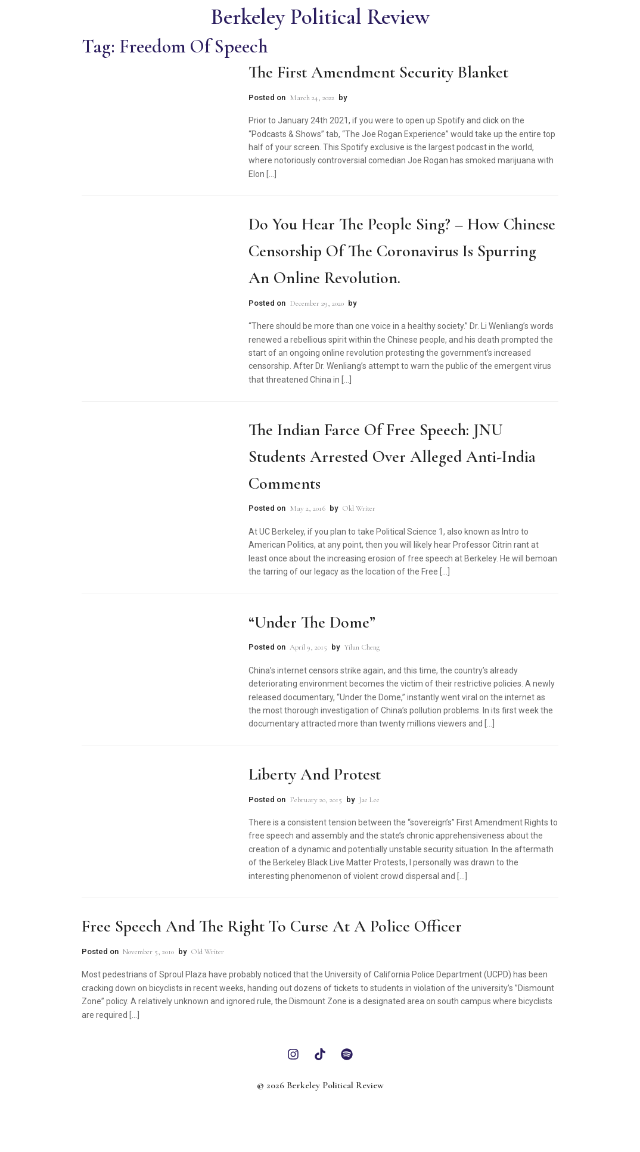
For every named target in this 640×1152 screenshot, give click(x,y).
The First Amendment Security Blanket (378, 72)
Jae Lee (369, 800)
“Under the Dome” (311, 622)
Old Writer (358, 508)
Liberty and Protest (314, 774)
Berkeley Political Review (320, 17)
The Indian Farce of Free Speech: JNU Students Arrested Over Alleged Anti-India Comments (392, 456)
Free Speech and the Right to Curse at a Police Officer (272, 926)
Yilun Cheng (362, 647)
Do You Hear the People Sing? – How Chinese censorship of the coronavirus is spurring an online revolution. (401, 251)
